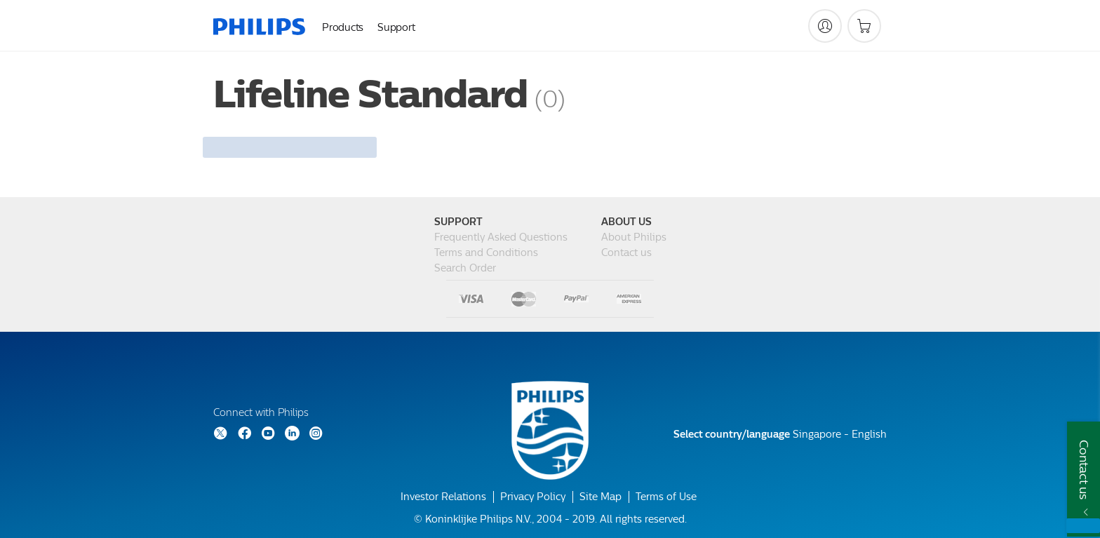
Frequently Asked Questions (501, 237)
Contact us (626, 253)
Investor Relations (443, 497)
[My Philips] (825, 26)
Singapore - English (780, 435)
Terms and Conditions (486, 253)
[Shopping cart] (864, 26)
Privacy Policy (532, 497)
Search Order (465, 268)
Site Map (600, 497)
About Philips (633, 237)
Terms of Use (666, 497)
